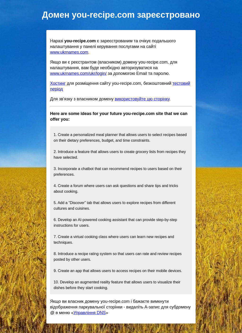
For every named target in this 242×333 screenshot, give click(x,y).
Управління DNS (89, 312)
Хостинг (58, 83)
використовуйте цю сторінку (142, 99)
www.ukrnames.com (69, 52)
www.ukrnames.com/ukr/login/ (78, 73)
